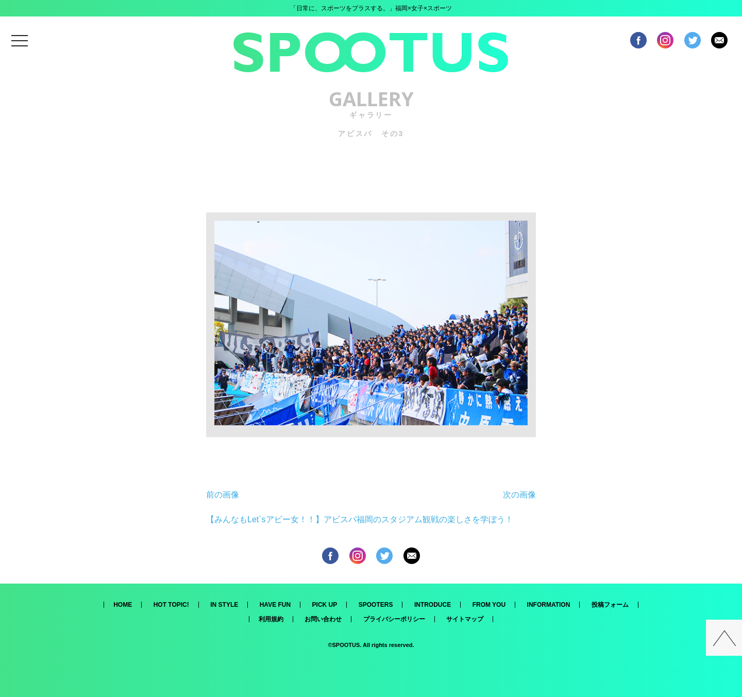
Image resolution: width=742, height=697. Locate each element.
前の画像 (222, 494)
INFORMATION (548, 605)
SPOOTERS (376, 605)
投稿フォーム (610, 605)
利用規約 (271, 619)
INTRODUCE (432, 605)
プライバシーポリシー (394, 619)
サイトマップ (464, 619)
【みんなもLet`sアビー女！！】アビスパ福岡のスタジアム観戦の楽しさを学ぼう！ (359, 519)
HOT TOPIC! (171, 605)
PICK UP (325, 605)
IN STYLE (224, 605)
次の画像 (519, 494)
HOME (122, 605)
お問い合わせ (323, 619)
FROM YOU (489, 605)
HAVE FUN (275, 605)
